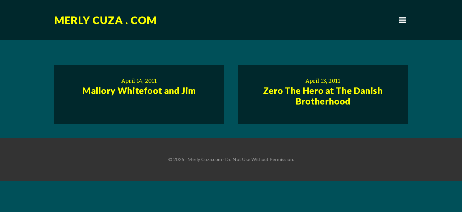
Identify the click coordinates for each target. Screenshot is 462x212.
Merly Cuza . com (105, 20)
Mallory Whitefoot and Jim (139, 90)
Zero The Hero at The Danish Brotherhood (323, 95)
